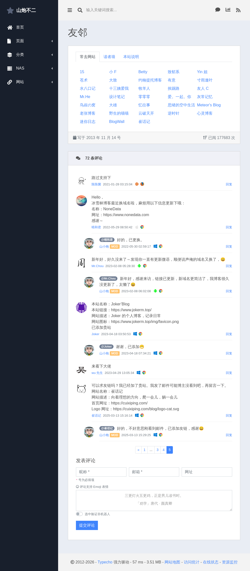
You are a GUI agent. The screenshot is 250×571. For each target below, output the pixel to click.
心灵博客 (205, 113)
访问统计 (191, 562)
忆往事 (144, 105)
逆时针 (173, 113)
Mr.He (85, 97)
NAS (15, 68)
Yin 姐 (202, 72)
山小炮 (104, 246)
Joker (95, 334)
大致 (113, 80)
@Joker (106, 346)
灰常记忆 (205, 97)
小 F (112, 72)
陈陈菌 (96, 184)
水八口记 (87, 88)
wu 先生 (97, 373)
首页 (15, 27)
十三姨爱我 (119, 88)
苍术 (84, 80)
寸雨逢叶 (205, 80)
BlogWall (117, 122)
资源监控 (230, 562)
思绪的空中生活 (181, 105)
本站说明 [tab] (131, 57)
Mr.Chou (98, 266)
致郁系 (173, 72)
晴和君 (96, 227)
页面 (15, 41)
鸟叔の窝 (87, 105)
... (151, 450)
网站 (15, 82)
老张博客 (87, 113)
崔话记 (144, 122)
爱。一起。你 (179, 97)
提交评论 (87, 525)
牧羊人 (144, 88)
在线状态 (211, 562)
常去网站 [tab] (87, 57)
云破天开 (146, 113)
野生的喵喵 (119, 113)
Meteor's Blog (209, 105)
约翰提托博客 (150, 80)
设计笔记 (117, 97)
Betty (142, 72)
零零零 (144, 97)
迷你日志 (87, 122)
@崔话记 (107, 428)
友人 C (203, 88)
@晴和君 (107, 239)
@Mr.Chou (108, 278)
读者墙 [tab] (109, 57)
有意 (172, 80)
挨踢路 (173, 88)
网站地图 (172, 562)
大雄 (113, 105)
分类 (15, 54)
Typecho (105, 562)
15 (82, 72)
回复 (229, 184)
